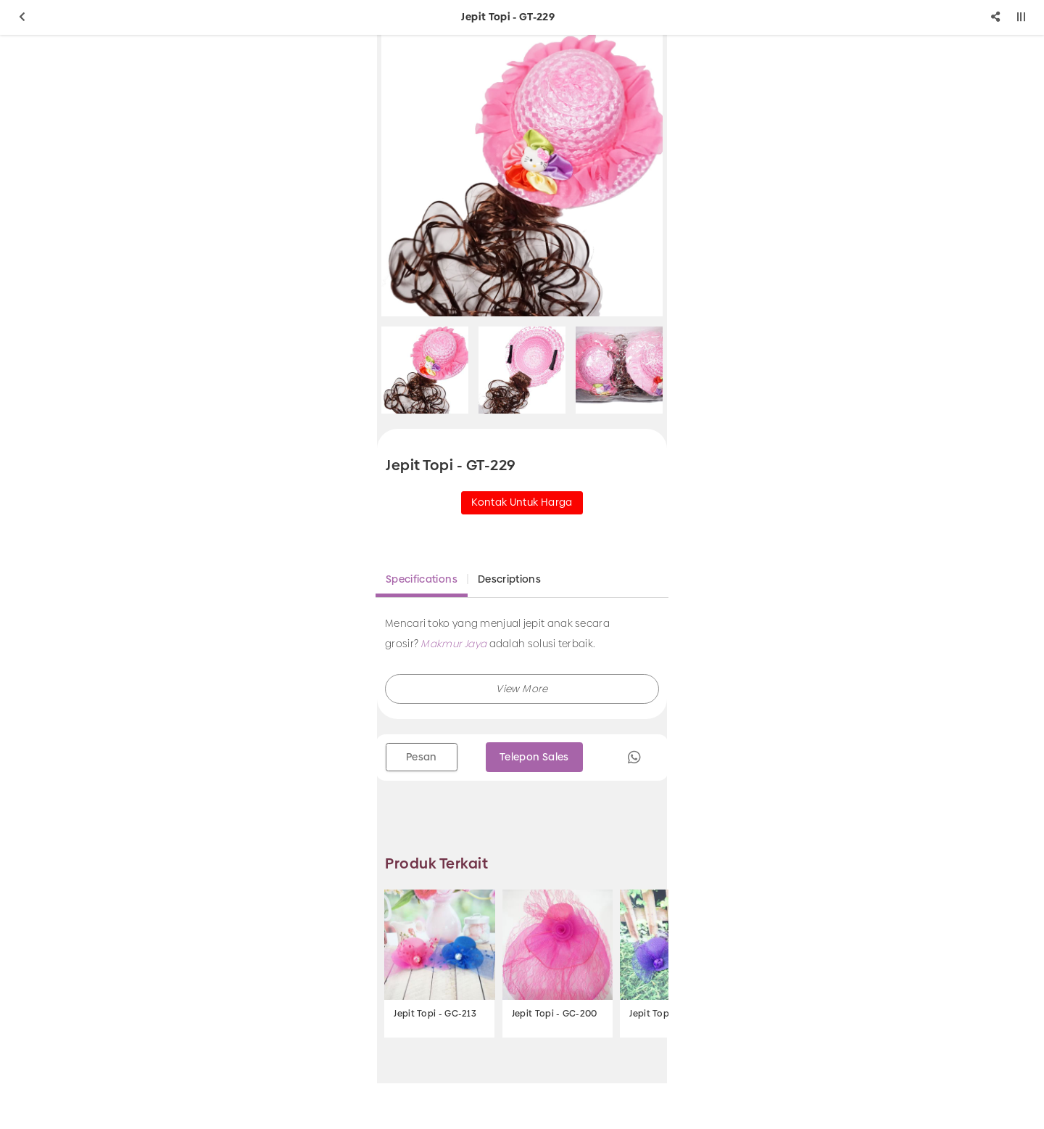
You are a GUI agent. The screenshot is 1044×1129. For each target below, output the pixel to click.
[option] (522, 175)
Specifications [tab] (421, 579)
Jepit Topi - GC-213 (435, 1013)
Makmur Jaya (453, 643)
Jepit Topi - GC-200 (554, 1013)
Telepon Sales (534, 757)
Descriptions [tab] (509, 579)
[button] (522, 689)
